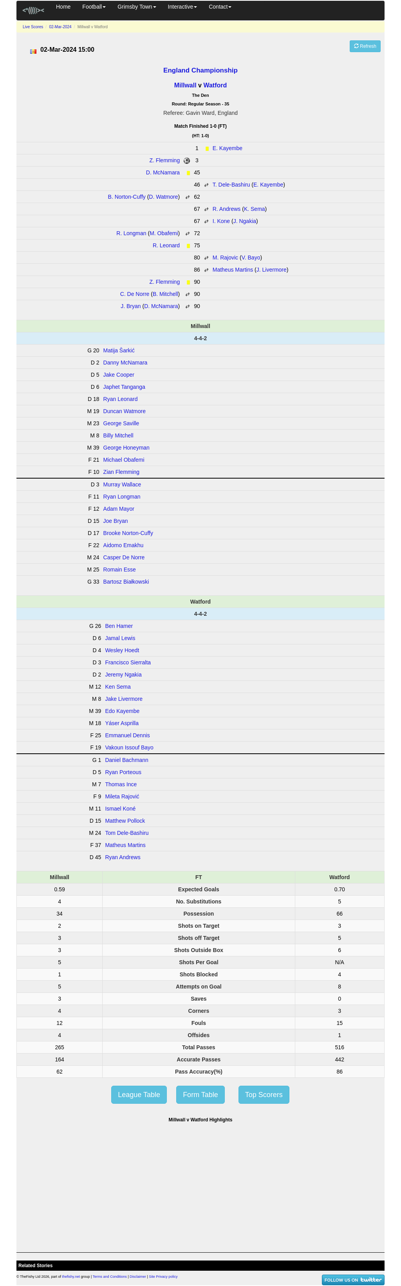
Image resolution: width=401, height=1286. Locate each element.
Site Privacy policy (163, 1277)
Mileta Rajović (122, 796)
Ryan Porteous (123, 772)
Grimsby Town (136, 7)
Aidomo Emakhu (123, 545)
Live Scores (33, 27)
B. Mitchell (165, 294)
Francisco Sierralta (128, 662)
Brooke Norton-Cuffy (128, 533)
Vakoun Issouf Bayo (129, 747)
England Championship (200, 70)
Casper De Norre (124, 557)
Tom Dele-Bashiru (126, 833)
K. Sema (254, 209)
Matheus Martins (233, 270)
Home (63, 7)
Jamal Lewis (120, 638)
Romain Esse (119, 569)
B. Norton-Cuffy (127, 197)
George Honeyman (126, 447)
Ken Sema (117, 687)
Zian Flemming (121, 472)
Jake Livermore (124, 699)
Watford (215, 85)
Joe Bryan (115, 521)
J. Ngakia (244, 221)
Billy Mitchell (118, 435)
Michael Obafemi (124, 460)
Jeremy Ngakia (123, 674)
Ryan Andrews (122, 857)
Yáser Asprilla (122, 723)
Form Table (200, 1095)
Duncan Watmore (124, 411)
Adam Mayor (118, 509)
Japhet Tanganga (124, 387)
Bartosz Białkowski (126, 582)
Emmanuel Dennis (127, 735)
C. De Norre (135, 294)
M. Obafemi (164, 233)
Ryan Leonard (120, 399)
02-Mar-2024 (60, 27)
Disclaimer (138, 1277)
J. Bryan (131, 306)
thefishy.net (71, 1277)
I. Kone (221, 221)
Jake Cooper (118, 375)
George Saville (121, 423)
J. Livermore (271, 270)
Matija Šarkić (119, 350)
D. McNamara (163, 172)
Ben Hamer (119, 626)
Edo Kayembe (122, 711)
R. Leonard (166, 245)
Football (94, 7)
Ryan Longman (122, 496)
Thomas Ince (121, 784)
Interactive (182, 7)
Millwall (185, 85)
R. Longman (131, 233)
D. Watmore (163, 197)
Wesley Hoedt (122, 650)
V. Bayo (251, 257)
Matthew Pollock (125, 821)
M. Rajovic (225, 257)
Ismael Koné (120, 808)
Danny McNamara (125, 362)
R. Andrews (227, 209)
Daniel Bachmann (126, 760)
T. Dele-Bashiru (231, 184)
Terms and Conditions (110, 1277)
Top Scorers (264, 1095)
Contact (220, 7)
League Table (139, 1095)
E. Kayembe (227, 148)
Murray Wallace (122, 484)
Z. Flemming (164, 160)
